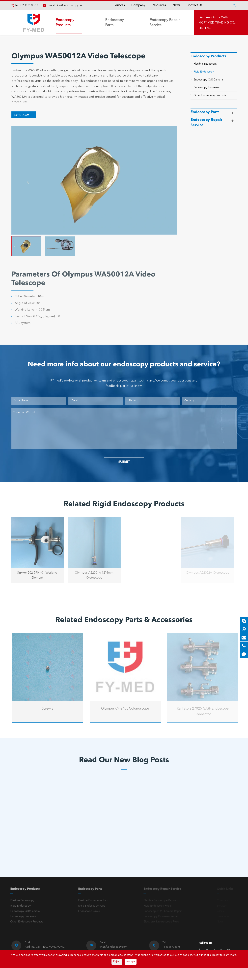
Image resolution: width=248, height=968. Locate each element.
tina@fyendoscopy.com (70, 5)
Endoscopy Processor (206, 87)
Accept (130, 961)
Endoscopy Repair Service (165, 22)
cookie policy (211, 955)
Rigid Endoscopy (203, 72)
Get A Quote (23, 114)
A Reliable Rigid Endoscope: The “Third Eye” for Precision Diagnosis (118, 835)
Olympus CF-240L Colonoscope (127, 708)
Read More (25, 846)
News (176, 5)
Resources (159, 5)
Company (138, 5)
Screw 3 (50, 708)
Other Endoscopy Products (209, 95)
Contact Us (194, 5)
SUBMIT (124, 461)
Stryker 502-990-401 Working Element (35, 575)
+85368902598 (28, 5)
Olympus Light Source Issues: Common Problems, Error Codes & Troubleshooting (43, 835)
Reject (116, 961)
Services (119, 5)
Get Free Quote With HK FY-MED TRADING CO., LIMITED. (217, 22)
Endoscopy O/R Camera (208, 79)
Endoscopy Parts (114, 22)
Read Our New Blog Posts (124, 760)
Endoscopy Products (65, 22)
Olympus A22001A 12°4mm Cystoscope (92, 575)
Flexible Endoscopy (205, 64)
